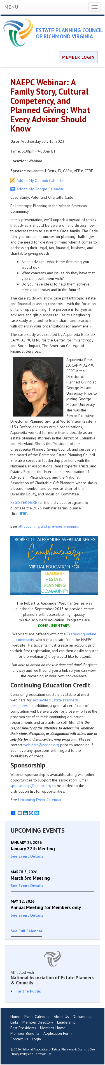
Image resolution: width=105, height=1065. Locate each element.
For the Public (28, 991)
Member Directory (37, 1022)
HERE (22, 513)
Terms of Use (43, 1054)
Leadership (66, 1022)
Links (14, 1022)
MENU (11, 7)
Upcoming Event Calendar (40, 799)
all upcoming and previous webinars (48, 526)
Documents (82, 1016)
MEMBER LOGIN (78, 57)
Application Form (57, 1033)
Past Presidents (23, 1027)
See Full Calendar (26, 930)
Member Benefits (24, 1033)
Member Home (53, 1027)
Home (15, 1016)
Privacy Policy (18, 1054)
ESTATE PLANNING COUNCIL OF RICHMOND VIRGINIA (69, 33)
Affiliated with (52, 978)
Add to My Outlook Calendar (40, 180)
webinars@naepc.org (41, 744)
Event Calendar (37, 1016)
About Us (61, 1016)
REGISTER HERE (23, 502)
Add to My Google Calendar (40, 188)
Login (36, 1038)
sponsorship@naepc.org (30, 785)
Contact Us (19, 1038)
